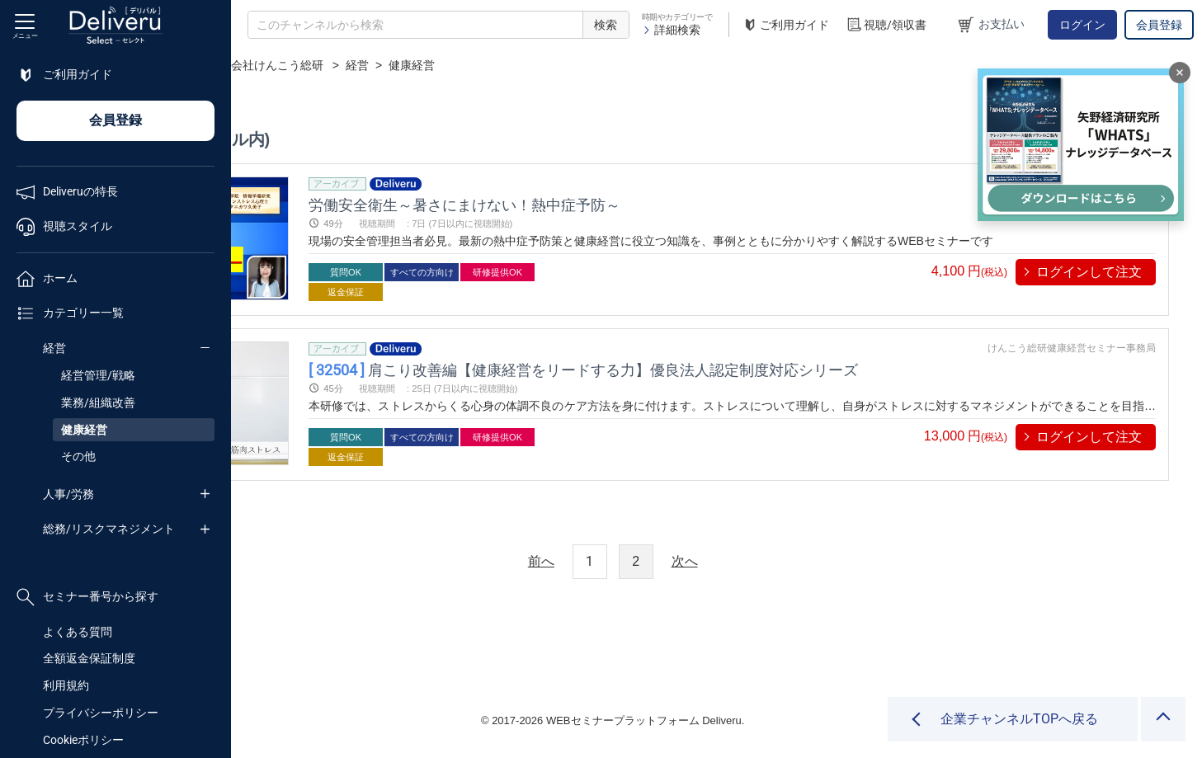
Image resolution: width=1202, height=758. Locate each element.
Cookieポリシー (83, 739)
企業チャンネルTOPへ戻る (1019, 719)
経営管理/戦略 (98, 375)
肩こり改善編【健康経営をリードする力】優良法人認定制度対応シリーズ (745, 369)
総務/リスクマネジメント (109, 528)
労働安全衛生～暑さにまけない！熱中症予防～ (626, 204)
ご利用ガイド (785, 25)
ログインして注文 (1089, 272)
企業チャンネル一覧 (343, 65)
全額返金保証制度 (89, 658)
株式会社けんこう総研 (474, 65)
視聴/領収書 (886, 25)
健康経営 (84, 429)
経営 (54, 348)
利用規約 (66, 685)
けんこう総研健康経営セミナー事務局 (1072, 348)
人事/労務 (68, 494)
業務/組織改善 (98, 402)
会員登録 (1159, 24)
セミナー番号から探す (87, 597)
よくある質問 (77, 631)
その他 (78, 456)
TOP (260, 65)
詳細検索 (671, 29)
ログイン (1082, 24)
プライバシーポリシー (100, 712)
